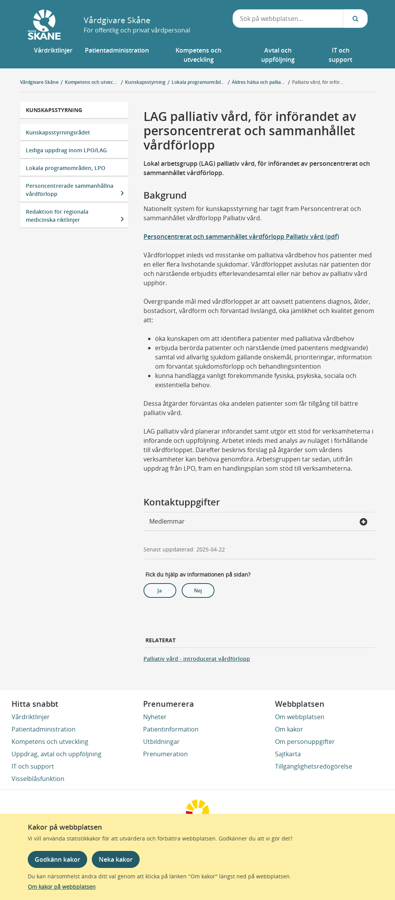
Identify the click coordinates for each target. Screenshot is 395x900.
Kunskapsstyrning (54, 110)
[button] (53, 55)
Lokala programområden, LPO (65, 168)
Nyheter (155, 717)
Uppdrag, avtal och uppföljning (56, 754)
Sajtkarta (288, 754)
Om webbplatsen (299, 717)
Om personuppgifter (305, 741)
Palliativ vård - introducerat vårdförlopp (196, 658)
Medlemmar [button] (258, 522)
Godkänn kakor (57, 859)
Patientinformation (171, 729)
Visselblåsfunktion (38, 778)
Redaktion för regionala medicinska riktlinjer (57, 215)
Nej (198, 590)
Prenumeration (165, 754)
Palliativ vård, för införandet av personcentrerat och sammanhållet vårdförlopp (319, 82)
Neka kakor (116, 859)
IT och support (33, 766)
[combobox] (288, 18)
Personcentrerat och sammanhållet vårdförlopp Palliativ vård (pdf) (241, 236)
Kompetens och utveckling (50, 741)
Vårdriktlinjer (31, 717)
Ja (159, 590)
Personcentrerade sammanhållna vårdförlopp (69, 189)
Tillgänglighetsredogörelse (313, 766)
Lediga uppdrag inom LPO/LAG (66, 150)
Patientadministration (44, 729)
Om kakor (289, 729)
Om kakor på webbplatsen (62, 886)
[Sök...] (355, 18)
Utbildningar (161, 741)
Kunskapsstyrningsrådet (58, 132)
